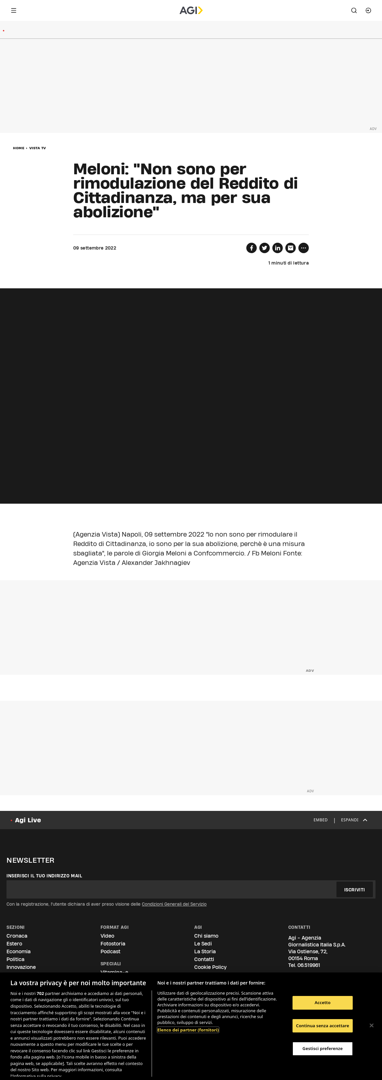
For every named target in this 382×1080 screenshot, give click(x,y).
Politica (15, 959)
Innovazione (21, 967)
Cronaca (17, 936)
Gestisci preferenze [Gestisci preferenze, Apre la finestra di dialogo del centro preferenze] (323, 1048)
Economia (19, 951)
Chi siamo (206, 936)
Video (107, 936)
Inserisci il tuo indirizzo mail (44, 876)
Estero (14, 944)
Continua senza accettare (322, 1026)
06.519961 (308, 965)
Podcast (110, 951)
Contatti (204, 959)
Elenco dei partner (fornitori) (188, 1030)
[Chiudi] (371, 1025)
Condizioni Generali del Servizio (174, 904)
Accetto (323, 1002)
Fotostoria (113, 944)
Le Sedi (203, 944)
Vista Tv (37, 148)
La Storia (205, 951)
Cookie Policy (210, 967)
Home (18, 148)
